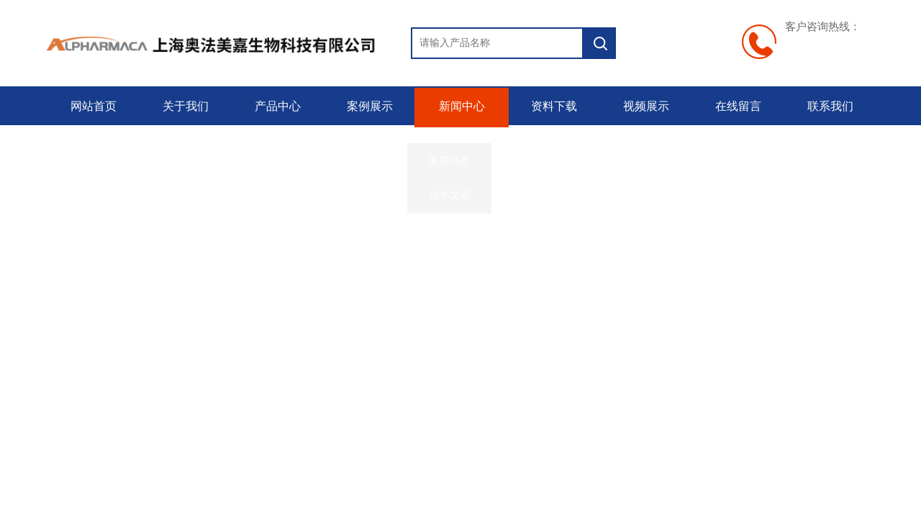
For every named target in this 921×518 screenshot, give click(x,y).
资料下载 (553, 106)
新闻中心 (460, 106)
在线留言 (737, 106)
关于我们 (184, 106)
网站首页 (92, 106)
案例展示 (368, 106)
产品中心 (276, 106)
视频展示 (645, 106)
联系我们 (829, 106)
